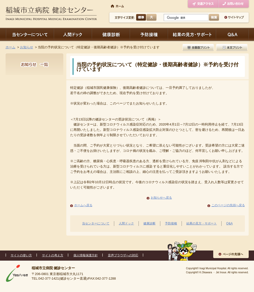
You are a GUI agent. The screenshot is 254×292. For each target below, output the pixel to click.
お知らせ (26, 47)
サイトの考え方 (52, 255)
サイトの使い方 (21, 255)
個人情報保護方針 (85, 255)
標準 (141, 17)
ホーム (10, 47)
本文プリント (231, 47)
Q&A (229, 223)
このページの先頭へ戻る (228, 205)
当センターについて (30, 34)
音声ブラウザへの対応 (123, 255)
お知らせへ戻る (161, 197)
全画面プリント (199, 47)
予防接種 (149, 34)
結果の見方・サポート (192, 34)
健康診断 (111, 34)
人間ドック (73, 34)
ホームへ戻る (83, 205)
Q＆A (232, 34)
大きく (151, 17)
